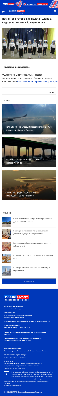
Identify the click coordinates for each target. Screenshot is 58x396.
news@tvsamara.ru (25, 315)
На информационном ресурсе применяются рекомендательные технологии (23, 339)
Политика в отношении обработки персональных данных (25, 333)
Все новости (29, 281)
